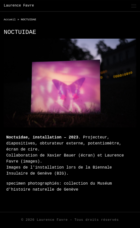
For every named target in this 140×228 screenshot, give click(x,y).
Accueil (10, 19)
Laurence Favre (52, 220)
